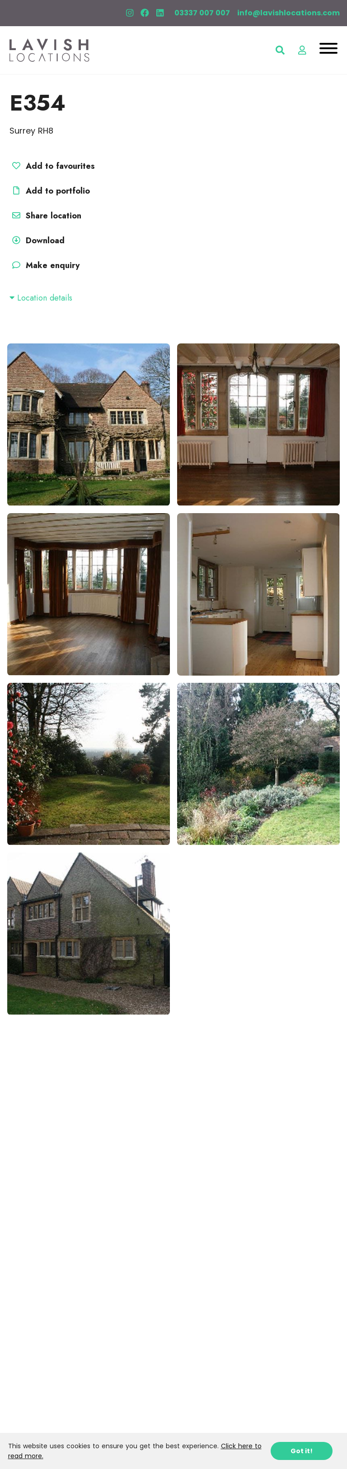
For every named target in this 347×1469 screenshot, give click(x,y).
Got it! (302, 1450)
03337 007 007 (202, 13)
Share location (45, 216)
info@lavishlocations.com (288, 13)
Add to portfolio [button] (49, 191)
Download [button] (37, 240)
